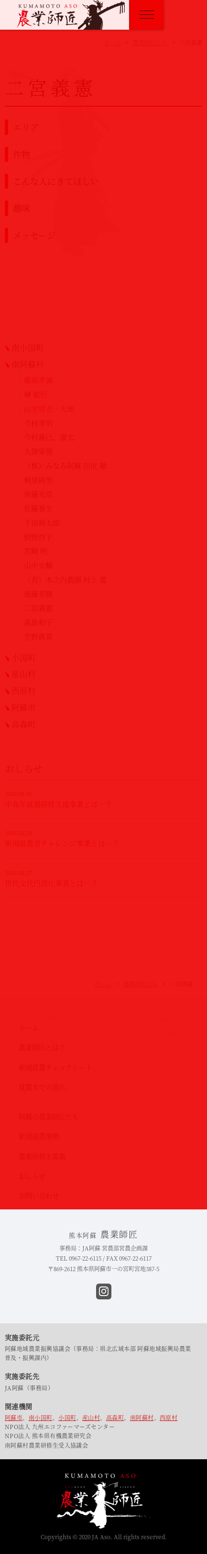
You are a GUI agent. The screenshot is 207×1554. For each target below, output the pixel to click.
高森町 (115, 1417)
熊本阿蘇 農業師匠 (71, 15)
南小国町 (41, 1417)
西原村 (168, 1417)
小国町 (67, 1417)
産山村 (91, 1417)
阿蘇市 (13, 1417)
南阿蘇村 (142, 1417)
